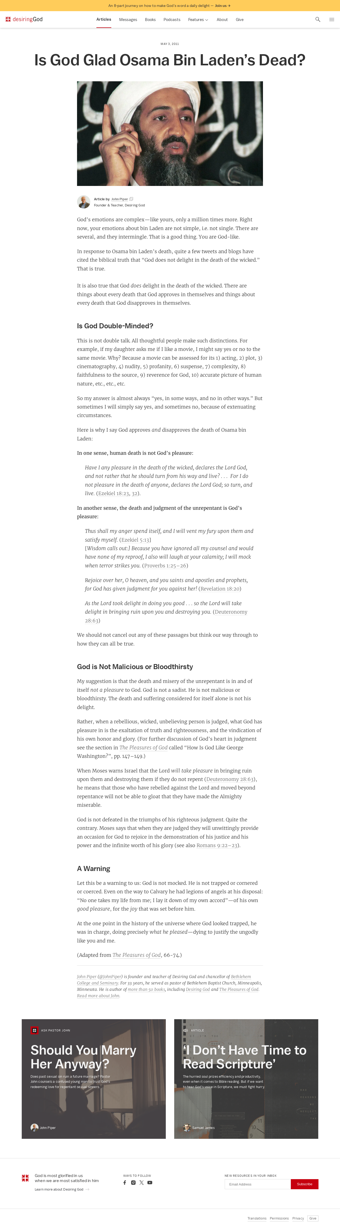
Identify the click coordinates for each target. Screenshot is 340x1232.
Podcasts (172, 19)
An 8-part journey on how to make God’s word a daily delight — (169, 5)
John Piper (86, 976)
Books (150, 19)
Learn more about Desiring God (62, 1189)
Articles (103, 19)
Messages (128, 19)
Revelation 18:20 (220, 588)
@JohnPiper (110, 976)
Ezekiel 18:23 (113, 493)
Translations (257, 1218)
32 (134, 493)
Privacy (298, 1218)
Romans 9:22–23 (217, 845)
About (222, 19)
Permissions (279, 1218)
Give (240, 19)
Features (196, 19)
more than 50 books (146, 989)
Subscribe (304, 1184)
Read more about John (98, 995)
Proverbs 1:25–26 (165, 565)
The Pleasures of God (144, 747)
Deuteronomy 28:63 (229, 779)
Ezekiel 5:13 (135, 540)
